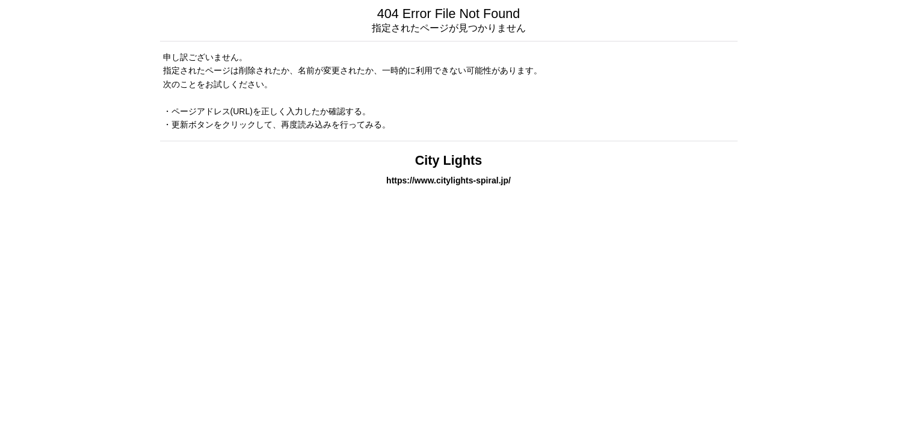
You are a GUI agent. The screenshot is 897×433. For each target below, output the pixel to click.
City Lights (448, 160)
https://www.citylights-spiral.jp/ (448, 180)
